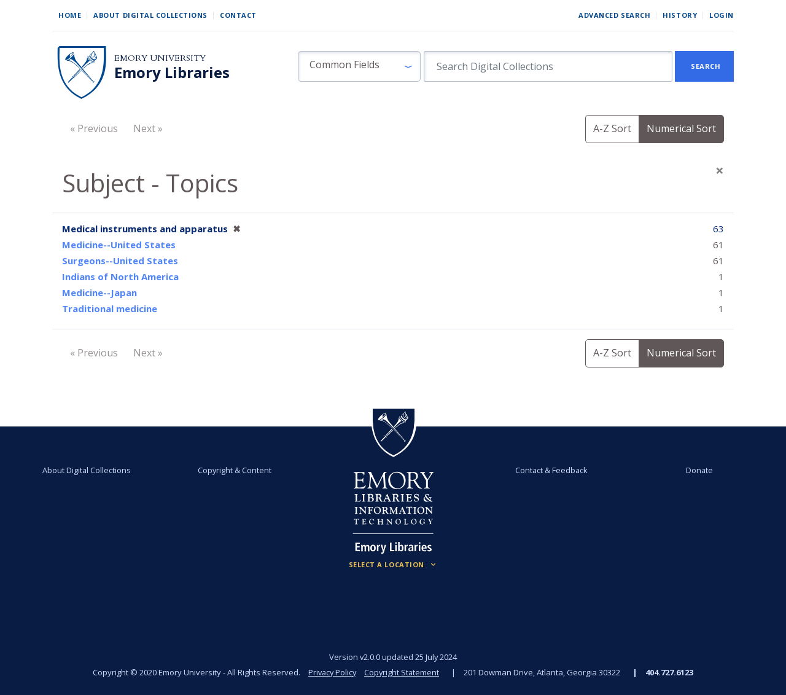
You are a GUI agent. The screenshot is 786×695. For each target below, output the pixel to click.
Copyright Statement (403, 672)
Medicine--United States (119, 244)
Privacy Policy (331, 672)
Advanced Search (614, 15)
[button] (359, 66)
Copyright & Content (235, 470)
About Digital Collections (150, 15)
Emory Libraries (172, 72)
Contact (238, 15)
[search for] (548, 66)
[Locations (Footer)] (393, 564)
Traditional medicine (109, 308)
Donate (697, 470)
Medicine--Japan (99, 292)
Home (69, 15)
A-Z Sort (612, 128)
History (680, 15)
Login (721, 15)
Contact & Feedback (551, 470)
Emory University (160, 58)
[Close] (720, 170)
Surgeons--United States (120, 260)
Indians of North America (120, 276)
